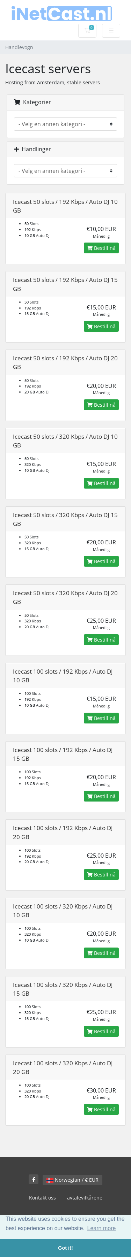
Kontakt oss (42, 1197)
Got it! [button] (65, 1248)
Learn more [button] (101, 1228)
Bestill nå (101, 248)
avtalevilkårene (84, 1197)
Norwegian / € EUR (72, 1179)
